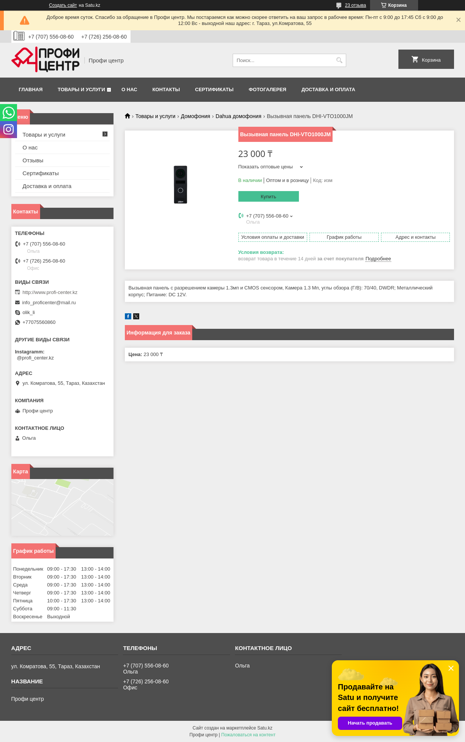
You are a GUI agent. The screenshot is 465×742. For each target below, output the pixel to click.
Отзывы (33, 160)
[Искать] (339, 60)
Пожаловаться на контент (248, 734)
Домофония (195, 116)
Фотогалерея (267, 89)
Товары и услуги (81, 89)
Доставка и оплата (328, 89)
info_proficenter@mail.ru (49, 302)
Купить (268, 196)
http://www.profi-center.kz (50, 292)
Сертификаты (214, 89)
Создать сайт (63, 5)
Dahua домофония (238, 116)
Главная (31, 89)
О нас (129, 89)
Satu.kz (264, 728)
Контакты (166, 89)
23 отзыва (355, 5)
